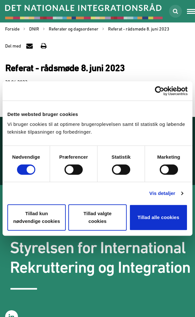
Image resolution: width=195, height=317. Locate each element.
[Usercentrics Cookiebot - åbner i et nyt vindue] (159, 91)
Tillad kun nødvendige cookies (36, 217)
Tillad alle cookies (158, 217)
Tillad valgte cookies (97, 217)
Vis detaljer (162, 193)
